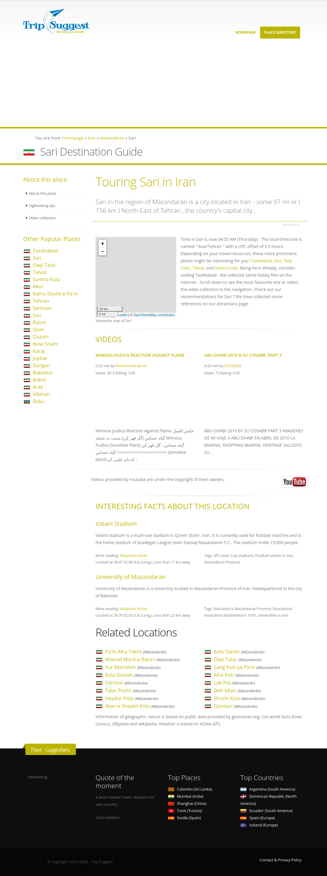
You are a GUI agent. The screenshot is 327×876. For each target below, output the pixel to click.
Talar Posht (130, 690)
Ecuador (266, 810)
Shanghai (187, 803)
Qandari (235, 705)
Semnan (42, 307)
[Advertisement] (163, 85)
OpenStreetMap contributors (154, 315)
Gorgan (41, 365)
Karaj (39, 350)
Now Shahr (46, 343)
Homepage (245, 32)
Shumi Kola (239, 698)
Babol (39, 379)
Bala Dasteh (131, 674)
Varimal (126, 682)
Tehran (41, 300)
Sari (37, 257)
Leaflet (123, 315)
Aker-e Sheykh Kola (140, 705)
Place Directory (280, 32)
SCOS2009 (232, 365)
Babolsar (43, 372)
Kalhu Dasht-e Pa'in (55, 293)
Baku (38, 401)
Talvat (40, 272)
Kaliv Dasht (239, 651)
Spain (257, 817)
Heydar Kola (131, 698)
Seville (184, 817)
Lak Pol (234, 682)
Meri (38, 286)
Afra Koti (236, 674)
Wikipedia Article (133, 555)
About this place (43, 193)
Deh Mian (237, 690)
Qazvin (41, 336)
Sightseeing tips (43, 205)
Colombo (190, 789)
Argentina (267, 789)
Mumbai (185, 796)
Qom (38, 329)
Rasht (39, 322)
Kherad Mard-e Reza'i (142, 659)
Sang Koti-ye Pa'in (247, 667)
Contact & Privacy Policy (281, 860)
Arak (38, 386)
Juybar (40, 358)
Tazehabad (45, 250)
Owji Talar (44, 264)
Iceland (259, 825)
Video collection (43, 217)
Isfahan (41, 393)
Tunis (185, 810)
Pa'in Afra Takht (135, 651)
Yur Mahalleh (133, 667)
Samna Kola (46, 279)
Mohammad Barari (131, 365)
